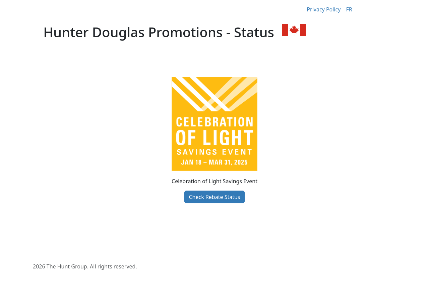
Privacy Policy (324, 9)
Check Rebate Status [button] (214, 197)
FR (349, 9)
